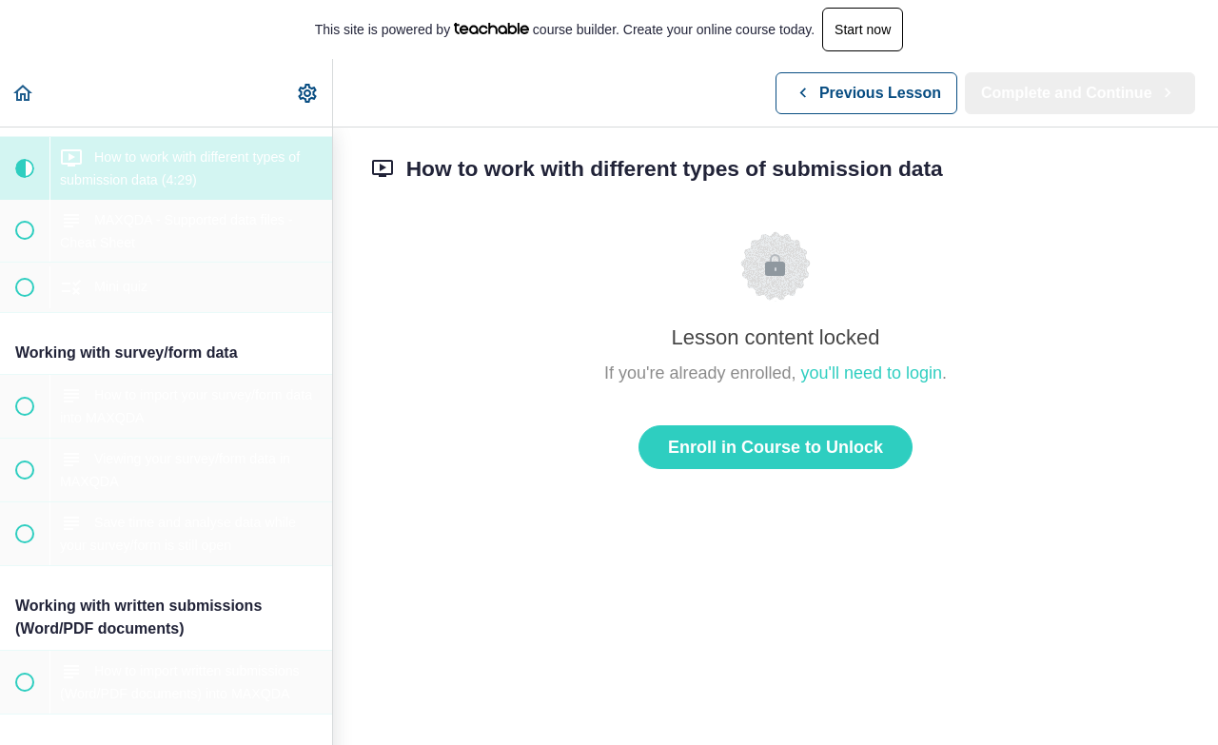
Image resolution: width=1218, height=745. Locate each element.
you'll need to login (872, 372)
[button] (24, 93)
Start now (863, 29)
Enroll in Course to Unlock (775, 447)
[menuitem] (308, 93)
